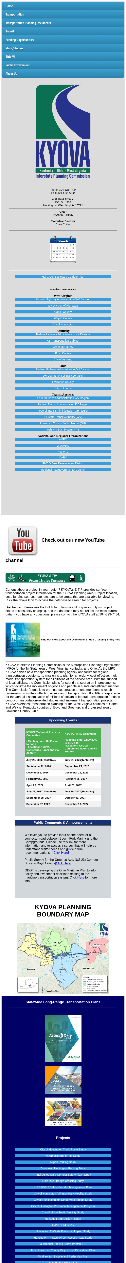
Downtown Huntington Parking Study (62, 1168)
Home (9, 6)
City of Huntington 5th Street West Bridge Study (63, 1199)
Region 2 (62, 451)
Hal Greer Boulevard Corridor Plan (63, 276)
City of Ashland (63, 359)
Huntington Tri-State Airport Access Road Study (63, 1237)
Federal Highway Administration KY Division (63, 334)
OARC (63, 457)
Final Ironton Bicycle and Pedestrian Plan (63, 1256)
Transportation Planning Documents (28, 22)
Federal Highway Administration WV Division (63, 299)
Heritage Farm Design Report (63, 1218)
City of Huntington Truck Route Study (63, 1149)
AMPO (63, 439)
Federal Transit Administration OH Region (62, 410)
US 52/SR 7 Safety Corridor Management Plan (63, 1187)
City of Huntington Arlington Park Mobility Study (63, 1193)
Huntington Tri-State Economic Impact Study (63, 1231)
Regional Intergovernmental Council (63, 469)
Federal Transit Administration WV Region (63, 398)
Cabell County (63, 311)
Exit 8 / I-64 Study (63, 1225)
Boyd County (63, 353)
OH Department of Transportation (63, 375)
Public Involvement (18, 65)
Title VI (10, 56)
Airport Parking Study (63, 1162)
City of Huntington (63, 324)
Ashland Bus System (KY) (63, 429)
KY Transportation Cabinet (63, 340)
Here (80, 877)
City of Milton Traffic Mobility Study (63, 1212)
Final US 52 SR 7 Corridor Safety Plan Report (63, 1174)
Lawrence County (63, 381)
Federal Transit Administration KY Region (63, 404)
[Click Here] (61, 852)
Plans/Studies (14, 48)
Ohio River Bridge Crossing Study (63, 1181)
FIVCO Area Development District (63, 463)
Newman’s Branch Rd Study (63, 1155)
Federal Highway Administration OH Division (63, 369)
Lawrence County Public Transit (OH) (63, 423)
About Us (11, 73)
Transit (10, 31)
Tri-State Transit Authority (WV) (63, 417)
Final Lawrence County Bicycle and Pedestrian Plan (63, 1250)
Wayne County (63, 318)
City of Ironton (63, 388)
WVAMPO (63, 445)
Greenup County (63, 346)
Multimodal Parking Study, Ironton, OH (63, 1243)
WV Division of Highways (63, 305)
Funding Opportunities (20, 39)
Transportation (15, 14)
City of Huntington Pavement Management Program (63, 1206)
